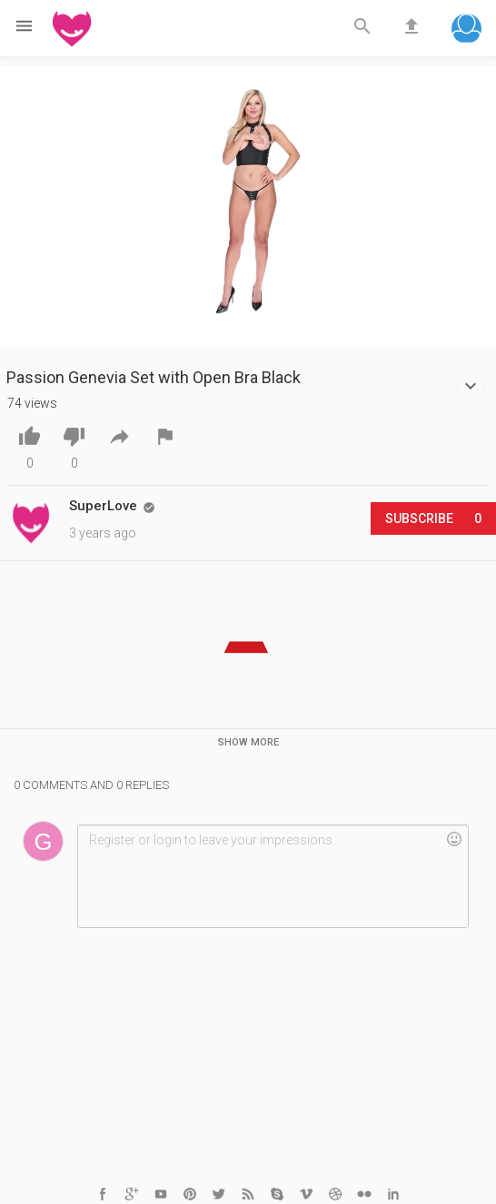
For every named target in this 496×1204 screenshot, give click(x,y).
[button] (466, 30)
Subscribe (433, 518)
